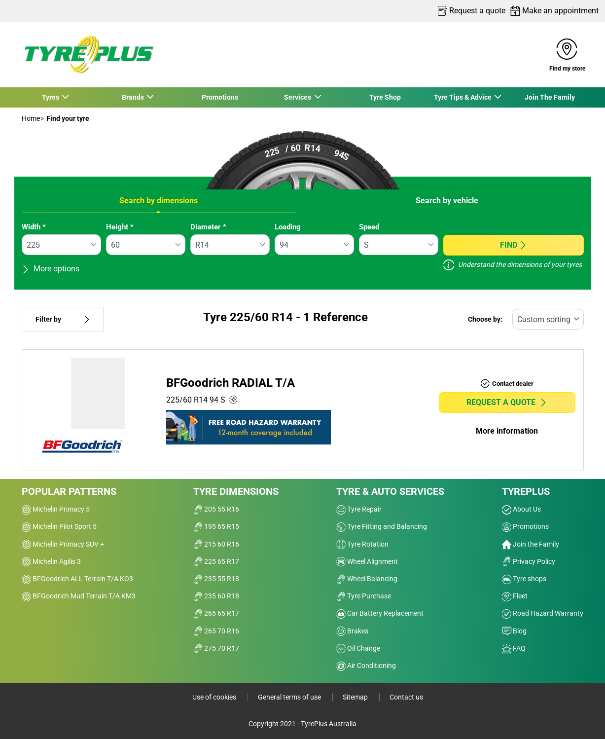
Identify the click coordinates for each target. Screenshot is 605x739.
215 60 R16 (216, 544)
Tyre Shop (385, 97)
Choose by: (485, 319)
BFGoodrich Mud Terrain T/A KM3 (79, 596)
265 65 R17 (216, 613)
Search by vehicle (447, 200)
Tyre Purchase (363, 596)
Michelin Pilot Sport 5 (59, 526)
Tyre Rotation (362, 544)
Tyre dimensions (236, 491)
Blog (514, 631)
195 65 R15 (216, 526)
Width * (34, 226)
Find (513, 245)
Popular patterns (69, 491)
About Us (521, 509)
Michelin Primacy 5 (56, 509)
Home (31, 118)
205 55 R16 (216, 509)
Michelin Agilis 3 (51, 561)
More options (50, 268)
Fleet (515, 596)
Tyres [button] (50, 97)
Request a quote (506, 402)
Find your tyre (67, 118)
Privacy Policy (528, 561)
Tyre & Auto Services (390, 491)
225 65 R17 (216, 561)
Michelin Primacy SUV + (63, 544)
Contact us (406, 697)
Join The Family (550, 97)
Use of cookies (215, 697)
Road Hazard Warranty (542, 613)
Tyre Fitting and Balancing (381, 526)
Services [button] (298, 97)
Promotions (220, 97)
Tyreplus (526, 491)
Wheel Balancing (366, 579)
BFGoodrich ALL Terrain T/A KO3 (77, 579)
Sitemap (356, 697)
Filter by (63, 319)
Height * (120, 226)
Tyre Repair (359, 509)
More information (507, 431)
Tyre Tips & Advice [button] (463, 97)
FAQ (514, 648)
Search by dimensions (158, 200)
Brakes (352, 631)
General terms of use (290, 697)
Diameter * (208, 226)
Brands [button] (133, 97)
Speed (369, 226)
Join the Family (530, 544)
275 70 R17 (216, 648)
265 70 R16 (216, 631)
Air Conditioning (366, 665)
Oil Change (358, 648)
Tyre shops (524, 579)
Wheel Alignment (367, 561)
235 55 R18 (216, 579)
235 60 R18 (216, 596)
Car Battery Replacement (380, 613)
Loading (288, 226)
